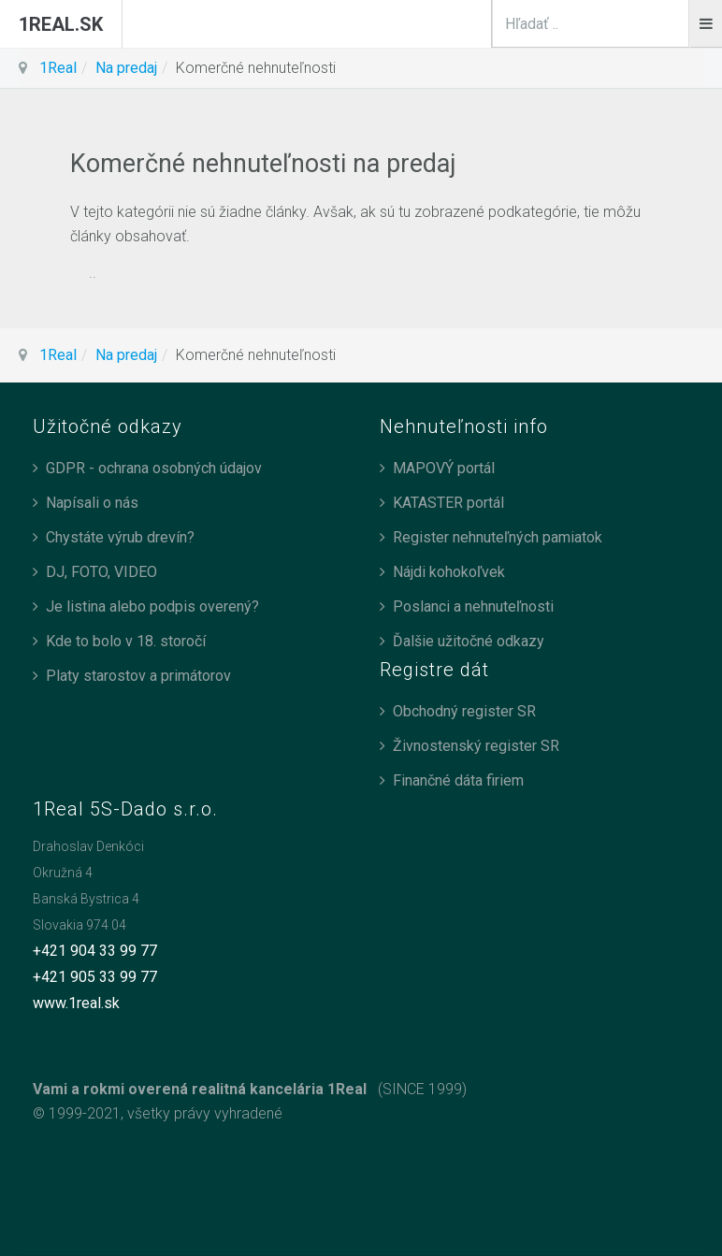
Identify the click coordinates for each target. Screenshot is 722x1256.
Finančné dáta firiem (458, 780)
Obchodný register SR (464, 711)
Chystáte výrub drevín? (120, 537)
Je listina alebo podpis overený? (152, 606)
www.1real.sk (76, 1003)
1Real (58, 68)
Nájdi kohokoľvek (449, 572)
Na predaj (126, 68)
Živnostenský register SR (476, 746)
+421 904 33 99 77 (95, 951)
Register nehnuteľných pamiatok (497, 537)
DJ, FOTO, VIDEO (101, 572)
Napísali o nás (92, 503)
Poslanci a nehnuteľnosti (473, 606)
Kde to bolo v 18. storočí (126, 641)
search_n (689, 0)
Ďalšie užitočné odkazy (468, 641)
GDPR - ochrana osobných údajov (154, 468)
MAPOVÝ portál (444, 468)
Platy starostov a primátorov (138, 676)
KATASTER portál (448, 503)
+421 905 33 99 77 (95, 977)
